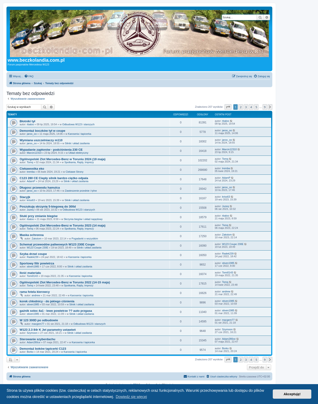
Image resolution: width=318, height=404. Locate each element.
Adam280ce (33, 342)
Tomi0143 (32, 276)
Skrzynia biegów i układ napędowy (83, 219)
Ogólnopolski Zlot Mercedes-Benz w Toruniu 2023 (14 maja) (62, 225)
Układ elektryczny (78, 152)
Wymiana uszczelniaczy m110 (41, 140)
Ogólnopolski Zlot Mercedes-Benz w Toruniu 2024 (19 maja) (62, 159)
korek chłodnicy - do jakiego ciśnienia (47, 301)
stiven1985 (33, 266)
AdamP (31, 181)
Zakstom (36, 238)
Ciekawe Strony (74, 171)
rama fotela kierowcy (35, 292)
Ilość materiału (30, 273)
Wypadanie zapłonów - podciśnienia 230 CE (51, 149)
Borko (30, 351)
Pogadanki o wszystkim (85, 238)
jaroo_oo (32, 133)
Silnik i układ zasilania (77, 143)
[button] (228, 107)
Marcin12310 (34, 152)
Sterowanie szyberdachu (37, 339)
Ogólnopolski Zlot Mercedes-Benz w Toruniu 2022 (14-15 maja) (65, 282)
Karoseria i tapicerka (79, 133)
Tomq (30, 162)
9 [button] (265, 107)
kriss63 (31, 200)
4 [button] (251, 107)
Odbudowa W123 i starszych (78, 124)
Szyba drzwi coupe (33, 254)
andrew (36, 295)
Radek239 (32, 257)
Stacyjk (25, 197)
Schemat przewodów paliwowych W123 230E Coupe (57, 244)
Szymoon (32, 332)
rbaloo (30, 124)
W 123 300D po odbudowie (39, 320)
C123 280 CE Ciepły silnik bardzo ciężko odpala (54, 178)
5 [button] (256, 107)
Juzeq (30, 209)
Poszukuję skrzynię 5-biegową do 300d (48, 206)
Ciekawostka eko (32, 168)
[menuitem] (28, 76)
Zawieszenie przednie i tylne (81, 190)
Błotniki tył (27, 121)
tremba (31, 171)
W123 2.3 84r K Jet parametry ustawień (48, 329)
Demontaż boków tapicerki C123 (43, 348)
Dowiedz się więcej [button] (131, 397)
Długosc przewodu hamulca (40, 187)
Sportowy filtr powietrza (37, 263)
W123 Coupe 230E (37, 247)
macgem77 (38, 323)
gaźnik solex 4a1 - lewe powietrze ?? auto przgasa (56, 310)
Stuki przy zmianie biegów (38, 216)
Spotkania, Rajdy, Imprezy (79, 162)
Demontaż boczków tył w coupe (42, 130)
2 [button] (240, 107)
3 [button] (246, 107)
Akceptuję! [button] (292, 394)
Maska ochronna (32, 235)
